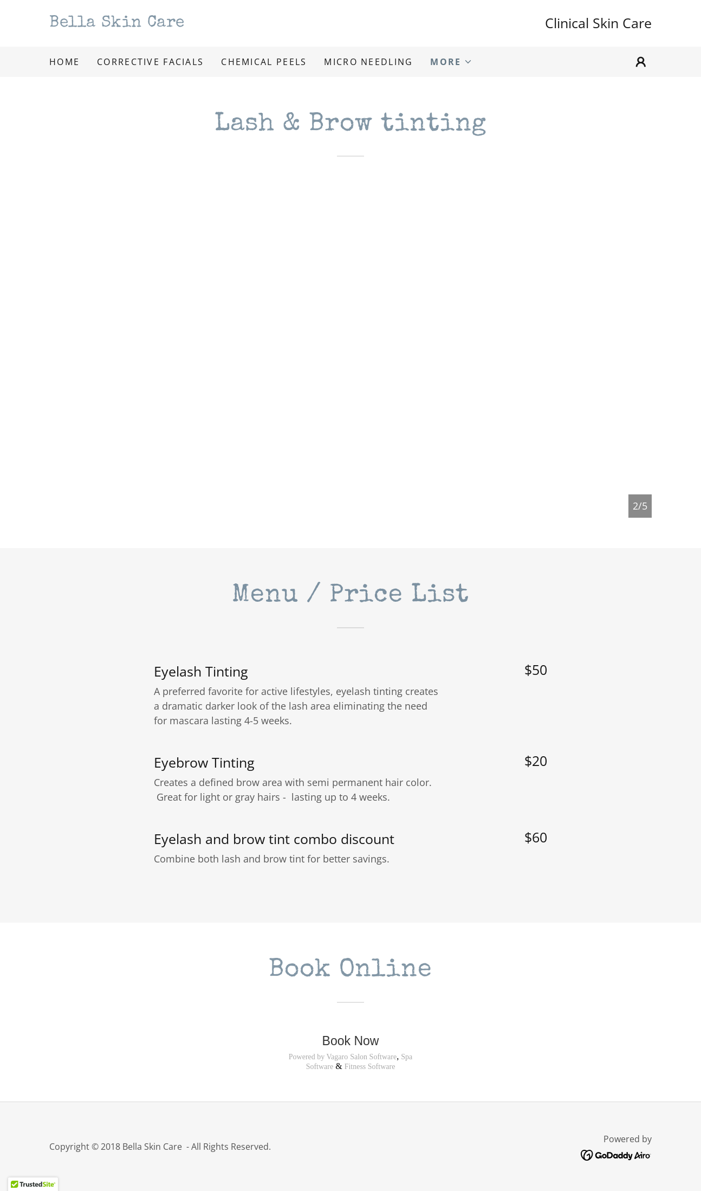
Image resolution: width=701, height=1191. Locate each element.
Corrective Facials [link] (150, 62)
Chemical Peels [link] (264, 62)
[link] (199, 22)
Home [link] (64, 62)
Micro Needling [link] (368, 62)
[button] (451, 61)
